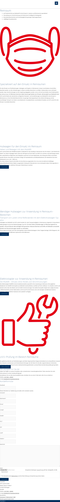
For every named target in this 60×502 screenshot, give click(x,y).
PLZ (1, 421)
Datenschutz (9, 497)
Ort (1, 427)
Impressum (2, 497)
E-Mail (2, 410)
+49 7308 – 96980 (8, 377)
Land (1, 433)
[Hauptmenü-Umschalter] (56, 3)
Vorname (2, 393)
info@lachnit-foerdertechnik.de (11, 379)
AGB (14, 497)
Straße (2, 416)
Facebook (2, 385)
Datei (1, 468)
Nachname (3, 398)
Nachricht (2, 444)
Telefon (2, 438)
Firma (1, 404)
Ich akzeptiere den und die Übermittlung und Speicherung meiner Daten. (23, 476)
